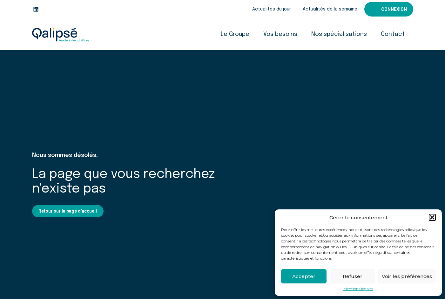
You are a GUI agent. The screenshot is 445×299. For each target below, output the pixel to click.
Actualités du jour (271, 9)
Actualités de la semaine (330, 9)
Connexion (394, 9)
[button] (432, 217)
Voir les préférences (407, 276)
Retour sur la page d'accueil (67, 211)
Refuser (352, 276)
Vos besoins (280, 34)
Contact (393, 34)
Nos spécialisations (339, 34)
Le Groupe (235, 34)
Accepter (303, 276)
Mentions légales (358, 289)
